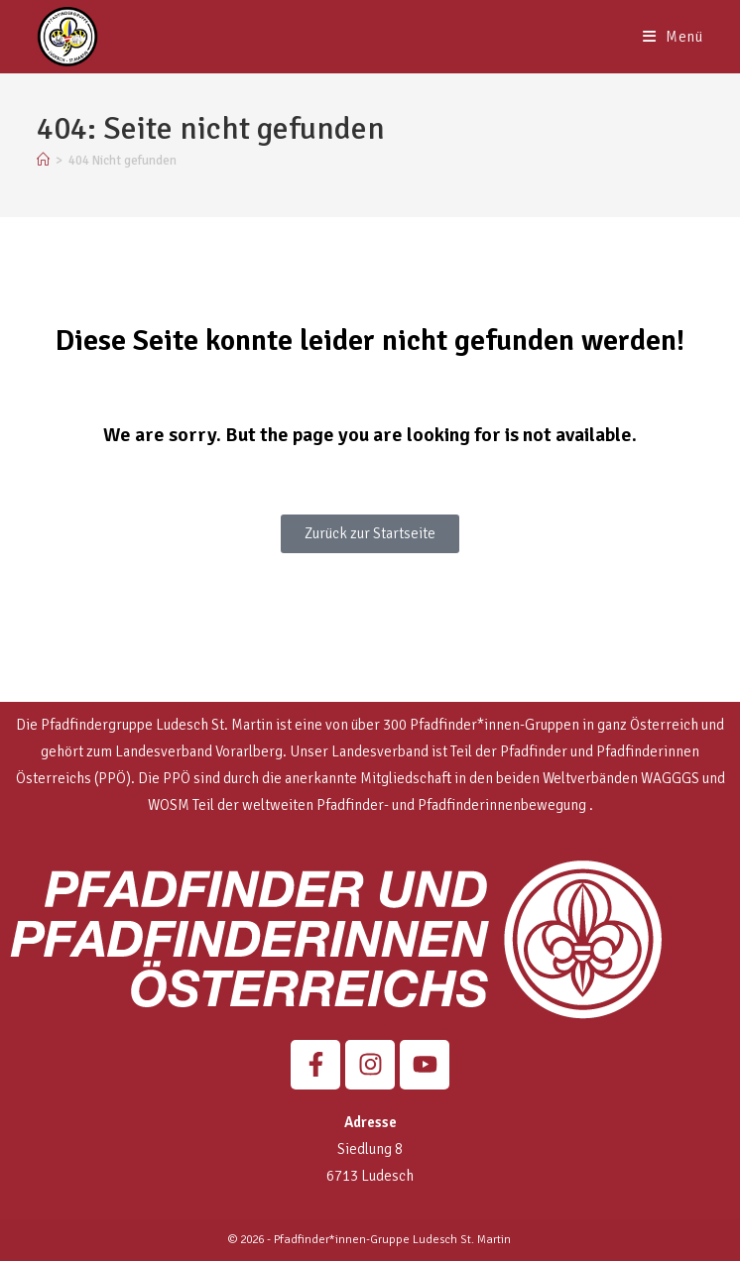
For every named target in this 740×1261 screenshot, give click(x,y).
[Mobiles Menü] (673, 37)
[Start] (43, 161)
